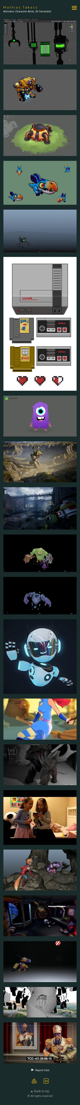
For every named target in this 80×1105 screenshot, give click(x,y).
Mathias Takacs (20, 7)
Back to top (40, 1091)
